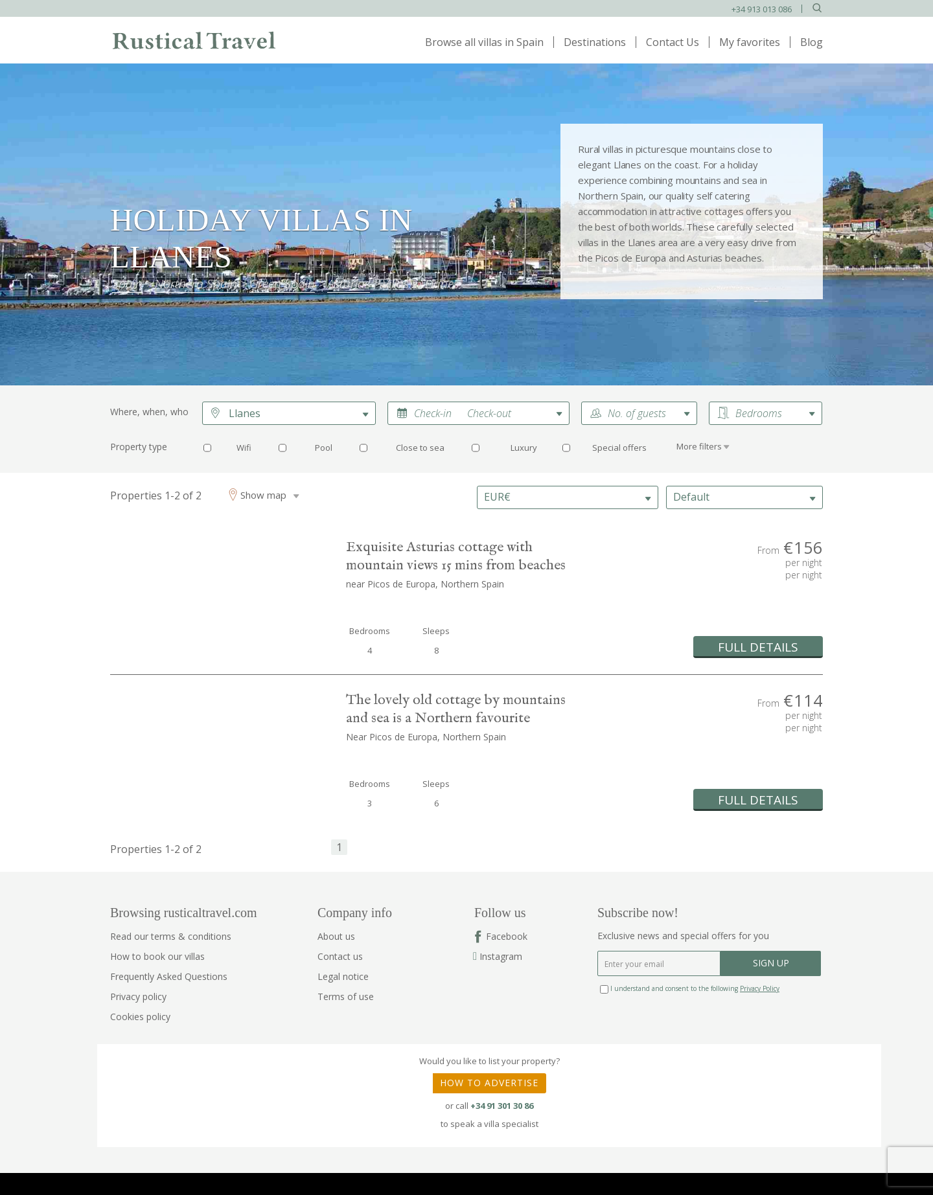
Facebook (506, 936)
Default (691, 497)
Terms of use (345, 996)
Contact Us (672, 42)
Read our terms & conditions (170, 936)
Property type (138, 446)
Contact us (340, 956)
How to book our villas (157, 956)
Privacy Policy (759, 988)
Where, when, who (149, 411)
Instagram (498, 956)
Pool (323, 447)
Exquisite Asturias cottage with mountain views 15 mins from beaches (456, 556)
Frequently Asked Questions (168, 976)
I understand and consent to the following (689, 988)
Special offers (619, 447)
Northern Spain (472, 584)
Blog (811, 42)
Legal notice (343, 976)
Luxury (524, 447)
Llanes (244, 413)
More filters (699, 446)
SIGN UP (771, 963)
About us (336, 936)
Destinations (595, 42)
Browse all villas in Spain (484, 42)
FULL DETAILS (758, 647)
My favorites (749, 42)
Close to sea (420, 447)
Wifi (243, 447)
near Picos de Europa (390, 584)
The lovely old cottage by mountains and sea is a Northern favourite (456, 709)
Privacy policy (138, 996)
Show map (263, 494)
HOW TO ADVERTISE (489, 1082)
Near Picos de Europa (391, 737)
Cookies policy (140, 1016)
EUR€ (497, 497)
